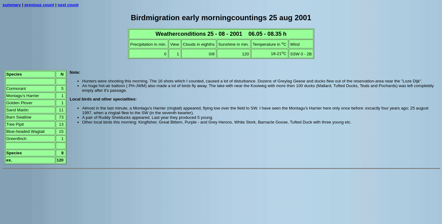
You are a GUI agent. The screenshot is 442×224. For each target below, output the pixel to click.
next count (68, 4)
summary (11, 4)
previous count (39, 4)
